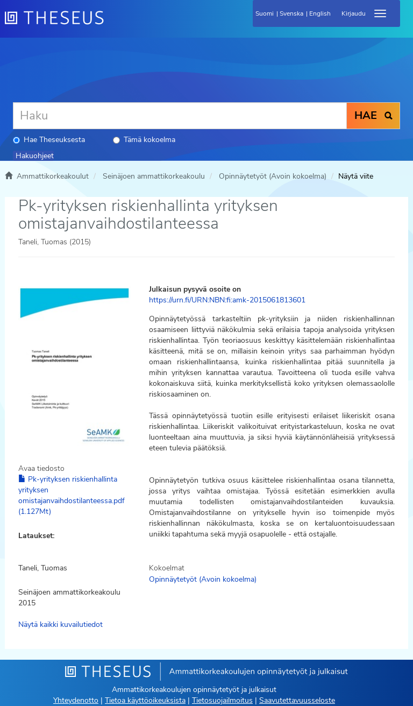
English (320, 13)
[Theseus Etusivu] (112, 24)
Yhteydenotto (75, 700)
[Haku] (180, 115)
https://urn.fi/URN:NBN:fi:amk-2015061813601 (227, 300)
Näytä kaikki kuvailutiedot (60, 624)
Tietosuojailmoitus (222, 700)
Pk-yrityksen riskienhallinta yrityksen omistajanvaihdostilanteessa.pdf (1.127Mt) (71, 495)
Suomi (264, 13)
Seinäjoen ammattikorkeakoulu (154, 176)
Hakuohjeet (35, 156)
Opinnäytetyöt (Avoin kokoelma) (272, 176)
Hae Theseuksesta (49, 140)
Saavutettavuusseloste (297, 700)
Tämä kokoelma (144, 140)
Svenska (291, 13)
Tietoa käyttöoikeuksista (145, 700)
